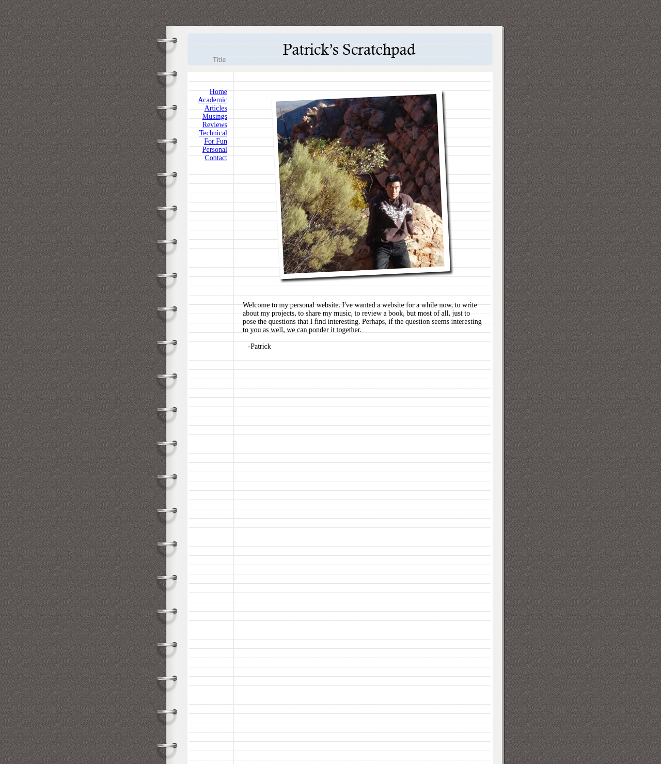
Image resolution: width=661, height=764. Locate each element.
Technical (213, 133)
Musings (214, 116)
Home (218, 92)
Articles (215, 108)
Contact (215, 158)
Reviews (214, 125)
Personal (214, 149)
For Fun (215, 141)
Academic (212, 100)
